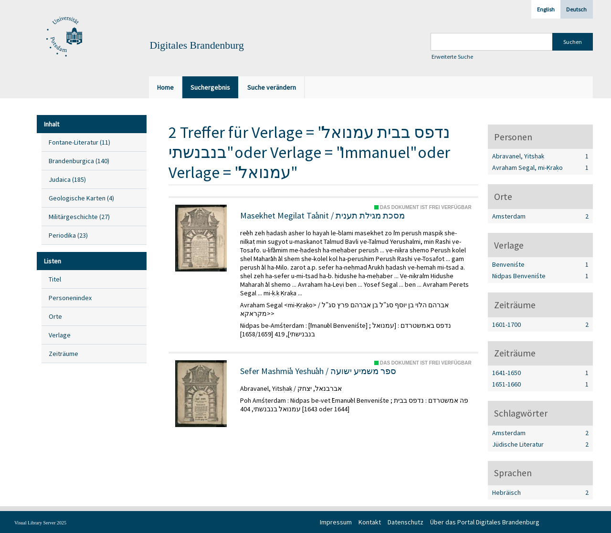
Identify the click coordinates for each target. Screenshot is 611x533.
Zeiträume (63, 353)
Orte (55, 316)
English (546, 9)
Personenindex (70, 297)
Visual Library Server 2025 (40, 522)
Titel (55, 279)
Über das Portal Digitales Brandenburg (484, 522)
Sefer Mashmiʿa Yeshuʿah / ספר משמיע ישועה (318, 371)
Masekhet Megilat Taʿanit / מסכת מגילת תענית (322, 215)
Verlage (60, 335)
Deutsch (576, 9)
